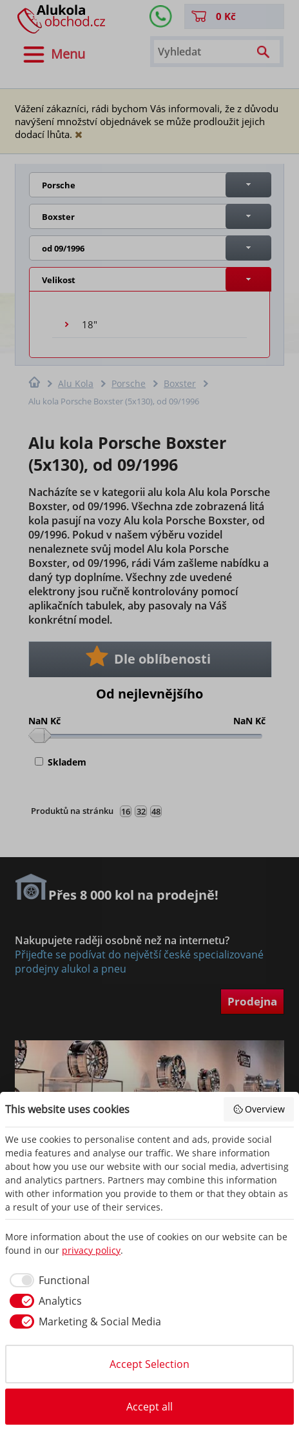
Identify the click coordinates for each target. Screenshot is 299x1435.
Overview (259, 1109)
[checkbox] (47, 1280)
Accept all (149, 1407)
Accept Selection (149, 1364)
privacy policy (91, 1250)
